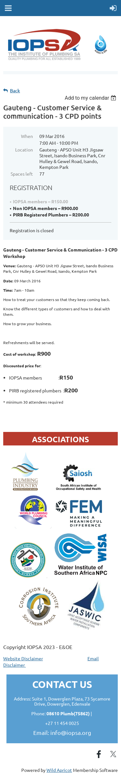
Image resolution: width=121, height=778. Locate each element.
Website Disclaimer (23, 658)
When (27, 136)
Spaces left (22, 174)
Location (24, 149)
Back (15, 90)
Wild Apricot (59, 770)
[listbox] (91, 98)
